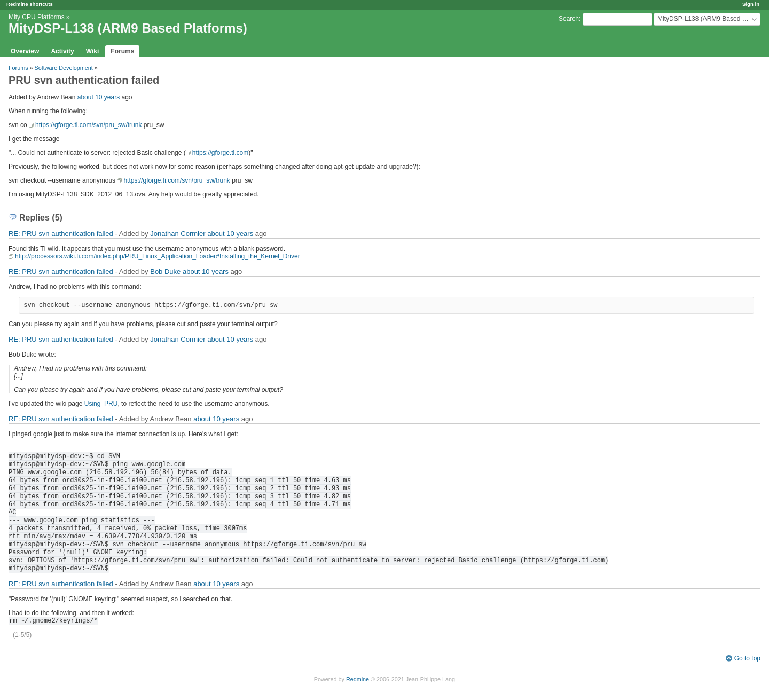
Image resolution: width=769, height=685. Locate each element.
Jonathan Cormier (177, 234)
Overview (25, 51)
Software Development (64, 68)
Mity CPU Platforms (37, 17)
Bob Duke (165, 271)
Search (569, 18)
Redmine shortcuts (29, 4)
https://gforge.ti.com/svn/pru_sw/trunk (88, 125)
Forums (122, 51)
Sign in (750, 4)
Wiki (92, 51)
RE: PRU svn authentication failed (61, 234)
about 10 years (98, 97)
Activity (62, 51)
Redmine (357, 679)
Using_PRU (101, 403)
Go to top (747, 658)
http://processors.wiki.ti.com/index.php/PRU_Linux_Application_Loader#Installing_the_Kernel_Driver (157, 256)
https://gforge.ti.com (220, 152)
